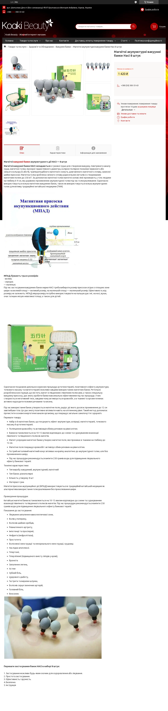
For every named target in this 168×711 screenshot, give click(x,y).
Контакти (64, 41)
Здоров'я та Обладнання (41, 47)
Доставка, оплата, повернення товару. (94, 41)
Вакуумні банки (63, 47)
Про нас (49, 41)
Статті (124, 41)
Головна (9, 41)
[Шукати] (133, 26)
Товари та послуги (29, 41)
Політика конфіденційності (148, 41)
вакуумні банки (21, 162)
